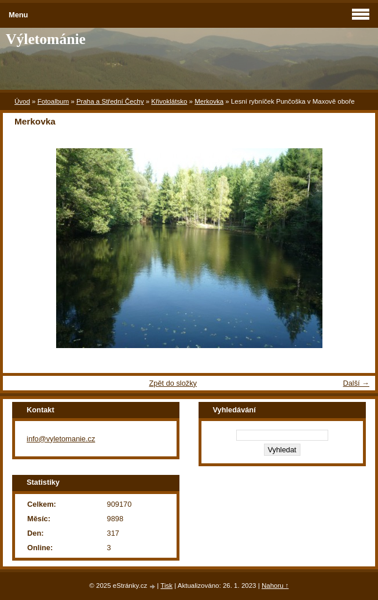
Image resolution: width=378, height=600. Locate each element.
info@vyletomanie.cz (61, 438)
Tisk (166, 585)
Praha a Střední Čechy (110, 101)
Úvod (22, 101)
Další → (356, 383)
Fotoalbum (53, 101)
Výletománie (46, 39)
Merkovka (208, 101)
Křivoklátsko (169, 101)
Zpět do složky (173, 383)
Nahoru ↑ (275, 585)
